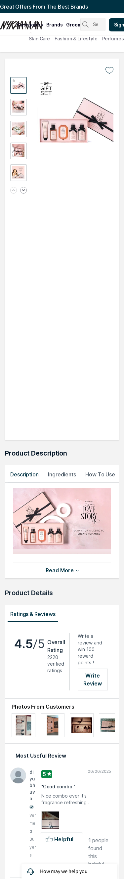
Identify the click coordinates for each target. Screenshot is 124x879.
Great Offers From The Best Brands (44, 6)
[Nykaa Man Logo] (7, 23)
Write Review (92, 679)
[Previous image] (13, 191)
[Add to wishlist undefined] (109, 70)
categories (30, 24)
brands (54, 24)
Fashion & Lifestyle (76, 38)
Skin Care (39, 38)
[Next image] (23, 191)
